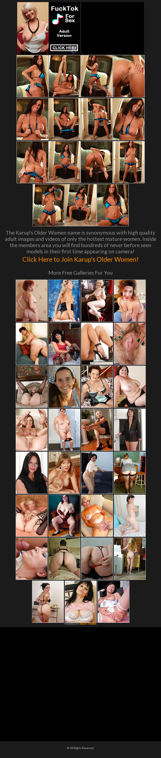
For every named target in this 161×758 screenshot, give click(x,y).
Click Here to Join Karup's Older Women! (80, 258)
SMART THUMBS (87, 624)
